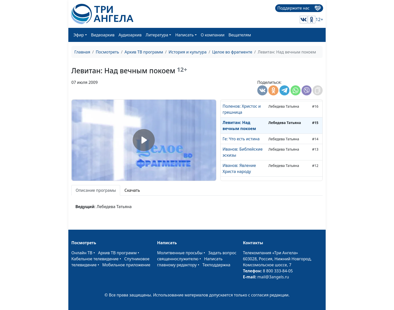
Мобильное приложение (126, 265)
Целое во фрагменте (232, 52)
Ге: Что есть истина (241, 139)
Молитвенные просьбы (180, 253)
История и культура (188, 52)
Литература (157, 35)
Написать (184, 35)
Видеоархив (103, 35)
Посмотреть (107, 52)
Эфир (78, 35)
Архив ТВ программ (144, 52)
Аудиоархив (130, 35)
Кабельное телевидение (95, 259)
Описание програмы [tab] (96, 190)
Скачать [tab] (132, 190)
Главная (82, 52)
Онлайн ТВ (81, 253)
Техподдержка (216, 265)
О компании (213, 35)
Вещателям (239, 35)
